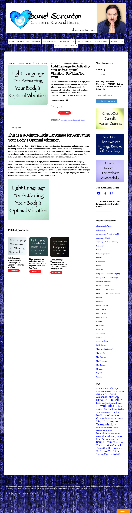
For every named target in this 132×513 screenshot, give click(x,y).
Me (121, 41)
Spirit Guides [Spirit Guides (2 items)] (119, 442)
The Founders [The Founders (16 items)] (102, 451)
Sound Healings (102, 341)
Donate (114, 41)
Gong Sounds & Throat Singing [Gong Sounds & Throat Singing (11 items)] (111, 409)
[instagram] (112, 193)
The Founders (101, 361)
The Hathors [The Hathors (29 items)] (114, 451)
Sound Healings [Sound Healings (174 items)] (105, 442)
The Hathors (101, 365)
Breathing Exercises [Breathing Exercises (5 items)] (109, 403)
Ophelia (99, 321)
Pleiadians (100, 325)
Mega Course (101, 309)
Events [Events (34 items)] (116, 406)
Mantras (99, 297)
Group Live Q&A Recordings (107, 278)
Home (11, 41)
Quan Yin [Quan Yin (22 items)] (119, 436)
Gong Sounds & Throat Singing (108, 274)
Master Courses (49, 41)
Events (98, 266)
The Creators (101, 357)
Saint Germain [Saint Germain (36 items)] (103, 439)
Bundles (99, 258)
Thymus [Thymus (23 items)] (100, 454)
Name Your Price (67, 41)
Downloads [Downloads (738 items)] (104, 406)
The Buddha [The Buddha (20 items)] (101, 448)
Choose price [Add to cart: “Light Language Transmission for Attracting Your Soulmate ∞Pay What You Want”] (14, 270)
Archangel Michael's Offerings (107, 242)
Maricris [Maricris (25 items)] (108, 428)
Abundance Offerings (104, 226)
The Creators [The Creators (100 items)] (115, 448)
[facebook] (105, 193)
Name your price (59, 100)
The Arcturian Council (104, 349)
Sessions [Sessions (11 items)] (114, 439)
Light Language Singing (105, 290)
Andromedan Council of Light (107, 234)
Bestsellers (100, 246)
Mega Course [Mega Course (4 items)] (107, 430)
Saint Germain (101, 333)
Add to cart (64, 113)
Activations (100, 230)
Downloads (100, 262)
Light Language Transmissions (73, 120)
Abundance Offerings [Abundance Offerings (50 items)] (107, 388)
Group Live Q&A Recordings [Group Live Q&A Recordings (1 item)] (103, 412)
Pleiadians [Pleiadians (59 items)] (108, 436)
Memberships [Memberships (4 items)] (115, 433)
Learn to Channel (84, 41)
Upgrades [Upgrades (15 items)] (108, 454)
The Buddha (100, 353)
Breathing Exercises (103, 254)
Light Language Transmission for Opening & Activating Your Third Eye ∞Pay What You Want (58, 264)
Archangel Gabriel (103, 238)
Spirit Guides (101, 345)
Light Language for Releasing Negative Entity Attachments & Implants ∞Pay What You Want (37, 263)
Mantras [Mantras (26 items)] (100, 428)
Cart (65, 46)
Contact (73, 46)
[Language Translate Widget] (103, 211)
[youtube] (99, 193)
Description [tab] (16, 127)
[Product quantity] (54, 112)
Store (16, 63)
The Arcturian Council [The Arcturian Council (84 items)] (108, 445)
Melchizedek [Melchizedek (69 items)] (103, 433)
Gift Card (99, 270)
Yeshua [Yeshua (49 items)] (116, 454)
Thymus (99, 369)
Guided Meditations (103, 282)
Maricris (99, 301)
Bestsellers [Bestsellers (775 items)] (115, 400)
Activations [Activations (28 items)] (101, 391)
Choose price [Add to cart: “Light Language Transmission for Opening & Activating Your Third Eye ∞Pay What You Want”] (56, 272)
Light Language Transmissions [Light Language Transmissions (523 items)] (107, 423)
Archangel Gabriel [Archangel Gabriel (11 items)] (110, 394)
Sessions (36, 41)
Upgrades (99, 373)
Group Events (23, 41)
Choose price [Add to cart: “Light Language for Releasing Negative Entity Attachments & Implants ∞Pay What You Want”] (35, 271)
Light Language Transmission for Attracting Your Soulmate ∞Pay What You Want (16, 262)
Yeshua (99, 377)
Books (57, 46)
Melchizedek (101, 313)
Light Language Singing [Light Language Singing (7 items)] (114, 418)
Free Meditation (101, 41)
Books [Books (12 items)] (98, 403)
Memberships (101, 317)
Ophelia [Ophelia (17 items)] (99, 436)
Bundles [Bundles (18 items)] (119, 403)
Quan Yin (99, 329)
